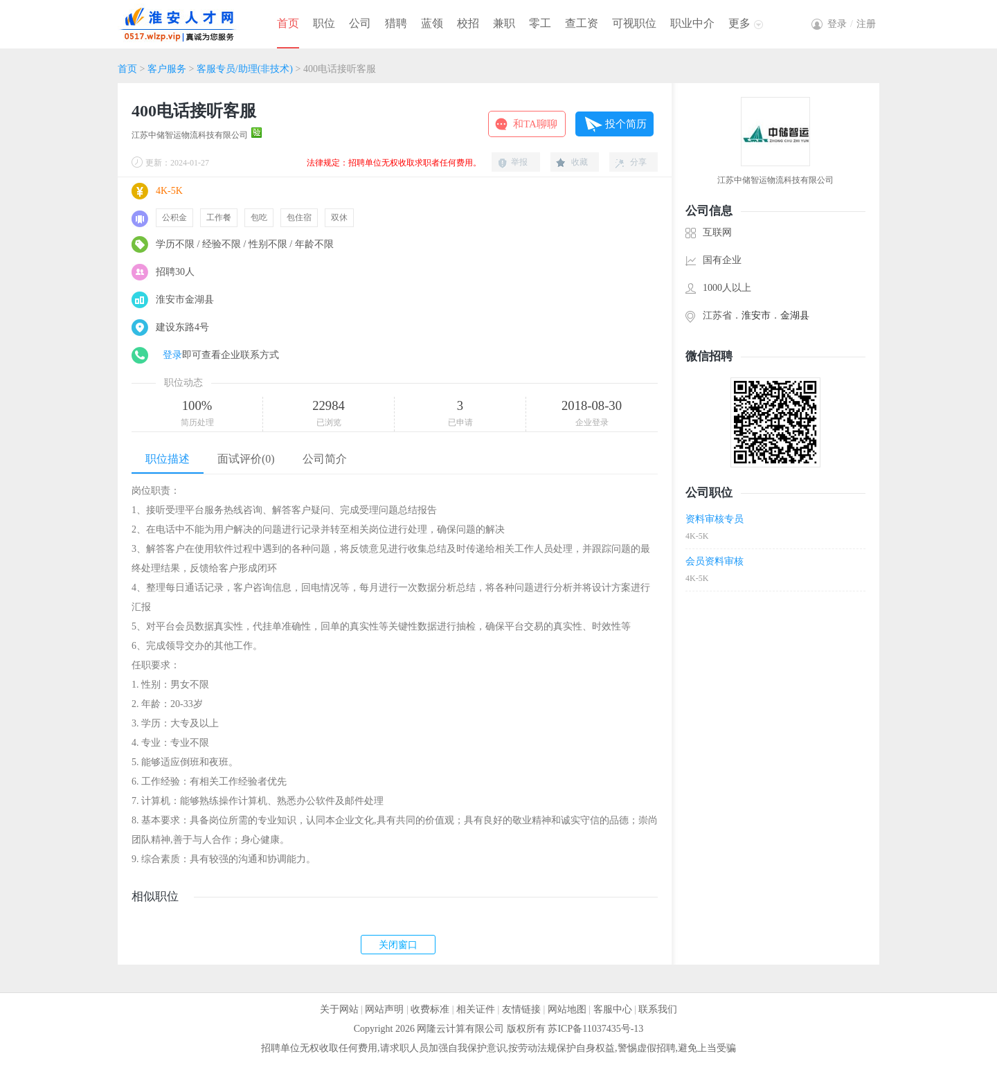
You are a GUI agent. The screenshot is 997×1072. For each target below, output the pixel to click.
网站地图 (567, 1009)
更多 (739, 23)
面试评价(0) (246, 459)
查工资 (581, 23)
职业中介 (692, 23)
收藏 (579, 162)
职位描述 (167, 459)
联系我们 (657, 1009)
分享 (638, 162)
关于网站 (339, 1009)
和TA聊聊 (535, 123)
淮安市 (756, 315)
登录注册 (851, 24)
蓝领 (432, 23)
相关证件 (475, 1009)
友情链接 (521, 1009)
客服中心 (612, 1009)
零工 (540, 23)
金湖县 (794, 315)
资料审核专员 (714, 519)
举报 (519, 162)
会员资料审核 (714, 561)
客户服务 (166, 69)
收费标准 (430, 1009)
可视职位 (634, 23)
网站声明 (384, 1009)
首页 (288, 23)
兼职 (504, 23)
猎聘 (396, 23)
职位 (324, 23)
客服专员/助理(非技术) (245, 69)
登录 (172, 355)
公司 (360, 23)
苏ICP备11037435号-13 (595, 1029)
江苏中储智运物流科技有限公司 (190, 135)
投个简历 (626, 123)
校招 (468, 23)
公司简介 (325, 459)
